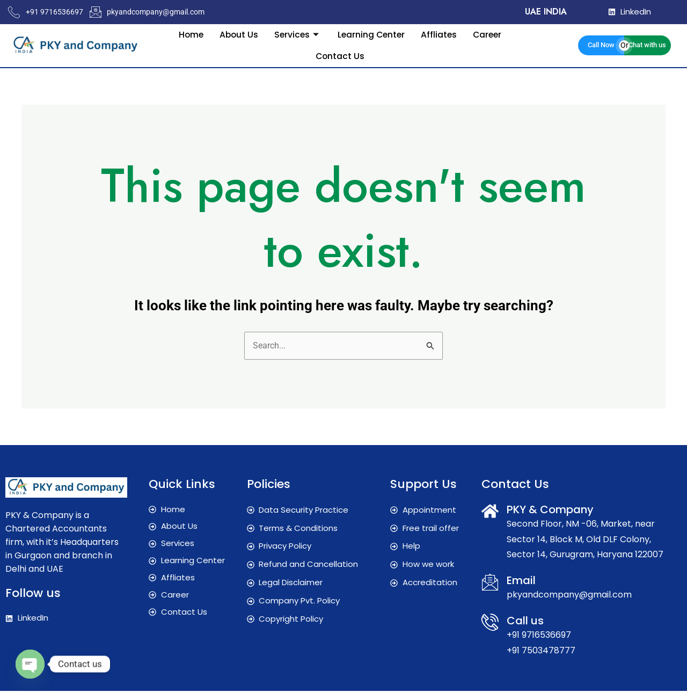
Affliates (440, 34)
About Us (237, 34)
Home (188, 34)
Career (490, 34)
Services (297, 34)
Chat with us (647, 45)
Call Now (601, 45)
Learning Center (371, 34)
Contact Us (340, 55)
